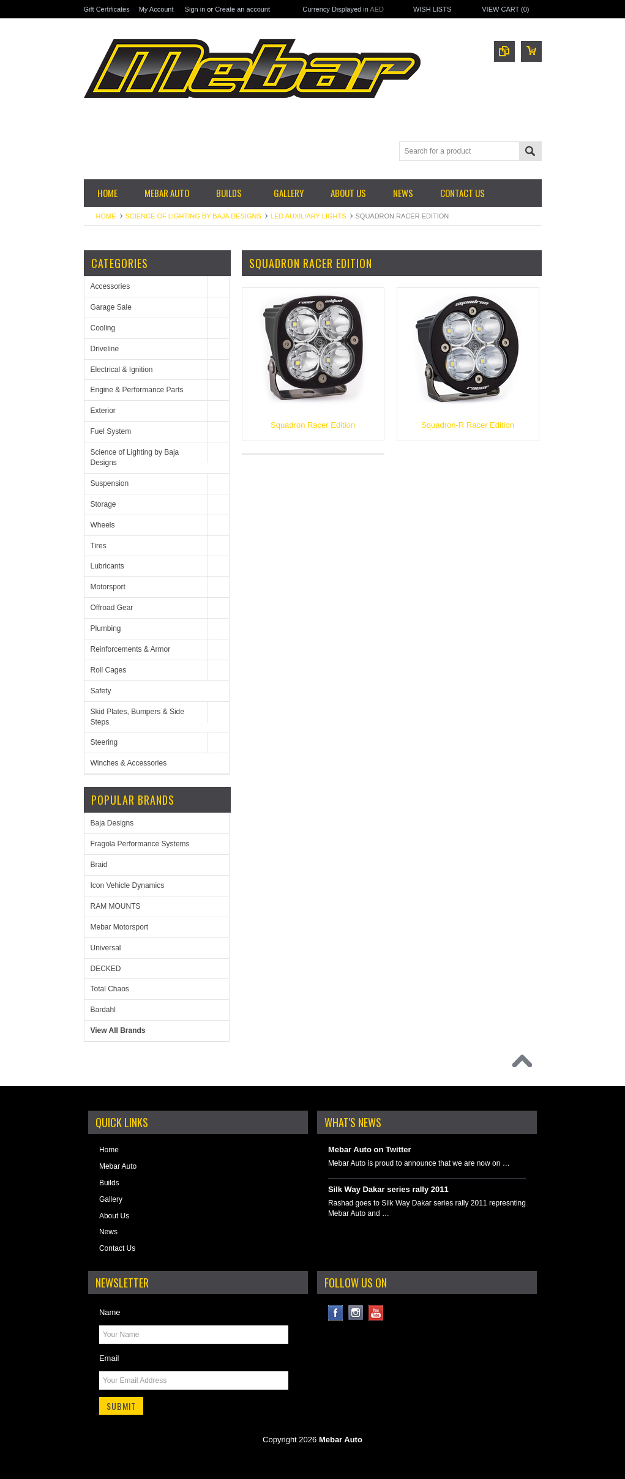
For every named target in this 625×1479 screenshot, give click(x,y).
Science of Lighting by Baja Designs (193, 216)
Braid (99, 864)
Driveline (105, 349)
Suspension (110, 483)
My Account (156, 9)
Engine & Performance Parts (137, 390)
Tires (99, 546)
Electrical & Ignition (122, 369)
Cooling (103, 328)
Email (109, 1358)
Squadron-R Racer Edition (467, 425)
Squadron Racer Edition (313, 425)
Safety (101, 691)
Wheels (103, 525)
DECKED (106, 968)
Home (106, 216)
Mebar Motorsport (120, 927)
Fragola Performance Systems (140, 844)
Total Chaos (110, 989)
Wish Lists (432, 9)
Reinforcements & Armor (131, 649)
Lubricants (107, 566)
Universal (106, 948)
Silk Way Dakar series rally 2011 (388, 1189)
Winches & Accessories (129, 763)
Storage (103, 504)
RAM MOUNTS (116, 906)
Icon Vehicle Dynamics (128, 885)
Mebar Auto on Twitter (369, 1149)
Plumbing (106, 628)
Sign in (195, 9)
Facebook (335, 1313)
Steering (104, 742)
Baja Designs (112, 823)
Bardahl (103, 1009)
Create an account (242, 9)
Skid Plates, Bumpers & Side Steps (137, 716)
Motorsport (108, 587)
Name (110, 1312)
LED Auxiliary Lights (308, 216)
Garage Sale (111, 307)
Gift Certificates (107, 9)
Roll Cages (109, 670)
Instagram (356, 1313)
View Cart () (505, 9)
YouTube (376, 1313)
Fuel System (111, 431)
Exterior (103, 410)
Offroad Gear (112, 607)
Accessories (110, 286)
